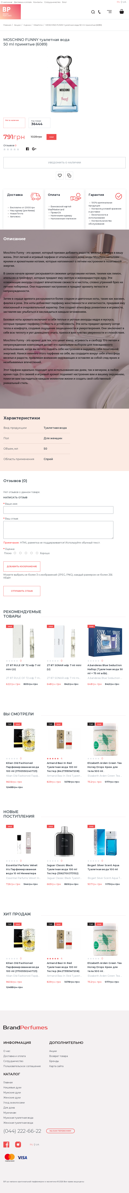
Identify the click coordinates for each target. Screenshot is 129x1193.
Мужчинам (9, 1112)
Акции (53, 1051)
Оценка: (10, 549)
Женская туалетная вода (18, 1122)
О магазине (6, 2)
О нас (6, 1051)
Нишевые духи (12, 1087)
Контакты (37, 2)
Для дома (9, 1107)
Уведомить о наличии (64, 162)
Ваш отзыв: (11, 518)
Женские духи (12, 1097)
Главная (7, 1082)
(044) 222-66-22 (99, 12)
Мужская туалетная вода (18, 1117)
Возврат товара (58, 1056)
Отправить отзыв (22, 591)
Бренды (54, 1061)
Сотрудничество (52, 2)
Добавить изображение (22, 566)
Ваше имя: (11, 503)
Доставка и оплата (23, 2)
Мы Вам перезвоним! (60, 1131)
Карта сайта (56, 1066)
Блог (64, 2)
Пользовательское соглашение (22, 1066)
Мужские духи (12, 1092)
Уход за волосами (14, 1102)
